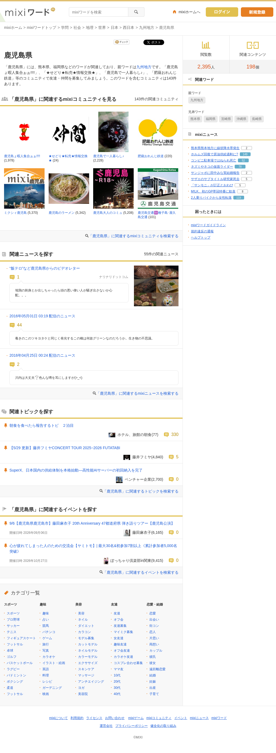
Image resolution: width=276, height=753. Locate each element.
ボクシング (15, 681)
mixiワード (219, 718)
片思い (154, 638)
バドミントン (16, 675)
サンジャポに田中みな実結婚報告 (215, 173)
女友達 (118, 638)
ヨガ (81, 688)
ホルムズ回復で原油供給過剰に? (214, 154)
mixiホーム (13, 27)
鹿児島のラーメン (62, 213)
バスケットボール (20, 663)
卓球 (10, 650)
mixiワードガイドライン (208, 225)
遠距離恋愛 (157, 669)
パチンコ (48, 632)
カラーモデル (87, 657)
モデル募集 (86, 638)
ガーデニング (52, 688)
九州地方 (146, 27)
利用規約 (76, 718)
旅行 (45, 644)
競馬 (45, 626)
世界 (102, 27)
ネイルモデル (87, 650)
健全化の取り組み (163, 726)
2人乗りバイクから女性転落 (211, 198)
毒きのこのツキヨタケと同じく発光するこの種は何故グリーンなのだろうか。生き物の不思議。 (84, 338)
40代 (117, 694)
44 (19, 324)
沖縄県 (241, 119)
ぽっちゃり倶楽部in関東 (130, 560)
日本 (114, 27)
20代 (117, 681)
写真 (45, 650)
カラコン (84, 632)
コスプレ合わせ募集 (128, 663)
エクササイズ (87, 663)
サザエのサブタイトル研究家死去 (215, 179)
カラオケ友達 (123, 657)
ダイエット (86, 626)
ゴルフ (11, 657)
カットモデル (87, 644)
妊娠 (152, 681)
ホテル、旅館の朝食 (134, 434)
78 (239, 166)
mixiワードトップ (41, 27)
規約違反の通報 (202, 231)
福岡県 (211, 119)
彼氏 (152, 657)
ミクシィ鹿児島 (15, 213)
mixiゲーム (136, 718)
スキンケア (86, 669)
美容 (81, 613)
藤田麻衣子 (141, 532)
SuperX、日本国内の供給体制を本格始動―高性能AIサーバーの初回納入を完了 (76, 470)
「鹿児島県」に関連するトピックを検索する (141, 491)
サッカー (13, 626)
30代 (117, 688)
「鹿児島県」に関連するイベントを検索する (141, 572)
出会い (154, 619)
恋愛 (152, 613)
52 (243, 160)
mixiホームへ (189, 12)
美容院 (83, 694)
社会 (77, 27)
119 (238, 197)
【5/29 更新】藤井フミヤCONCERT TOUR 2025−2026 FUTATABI (64, 448)
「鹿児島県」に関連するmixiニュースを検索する (137, 393)
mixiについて (58, 718)
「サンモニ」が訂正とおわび (212, 185)
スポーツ (13, 613)
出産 (152, 688)
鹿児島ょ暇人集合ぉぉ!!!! (22, 156)
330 (175, 434)
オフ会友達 (122, 650)
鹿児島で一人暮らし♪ (108, 156)
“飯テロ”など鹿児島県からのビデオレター (44, 268)
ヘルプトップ (200, 237)
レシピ (47, 681)
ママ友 (118, 669)
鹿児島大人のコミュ (107, 213)
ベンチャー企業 (138, 479)
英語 (45, 669)
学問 (65, 27)
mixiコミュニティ (158, 718)
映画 (45, 694)
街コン (154, 626)
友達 (117, 613)
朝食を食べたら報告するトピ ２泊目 (41, 425)
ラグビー (13, 669)
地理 (89, 27)
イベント (180, 718)
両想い (154, 644)
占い (45, 619)
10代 (117, 675)
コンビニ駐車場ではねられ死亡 (213, 160)
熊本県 (195, 119)
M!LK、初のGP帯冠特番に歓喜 (213, 191)
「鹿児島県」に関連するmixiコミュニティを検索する (134, 236)
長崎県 (257, 119)
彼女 (152, 663)
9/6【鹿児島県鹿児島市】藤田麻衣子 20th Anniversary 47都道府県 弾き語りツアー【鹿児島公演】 (92, 523)
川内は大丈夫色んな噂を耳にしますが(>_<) (48, 378)
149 (245, 154)
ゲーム (47, 638)
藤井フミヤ (141, 457)
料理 (45, 675)
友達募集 (120, 626)
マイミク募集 (123, 632)
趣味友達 (120, 644)
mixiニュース (199, 718)
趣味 (45, 613)
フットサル (15, 644)
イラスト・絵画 (53, 663)
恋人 (152, 632)
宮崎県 (226, 119)
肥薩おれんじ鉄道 (151, 156)
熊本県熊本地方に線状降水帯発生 (215, 148)
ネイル (83, 619)
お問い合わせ (114, 718)
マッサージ (86, 675)
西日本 (128, 27)
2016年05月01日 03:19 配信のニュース (42, 316)
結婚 (152, 675)
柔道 (10, 688)
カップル (155, 650)
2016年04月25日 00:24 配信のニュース (42, 355)
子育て (154, 694)
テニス (11, 632)
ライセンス (94, 718)
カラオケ (48, 657)
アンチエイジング (91, 681)
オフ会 (118, 619)
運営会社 (106, 726)
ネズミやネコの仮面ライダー (212, 167)
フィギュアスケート (21, 638)
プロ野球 (13, 619)
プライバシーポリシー (131, 726)
